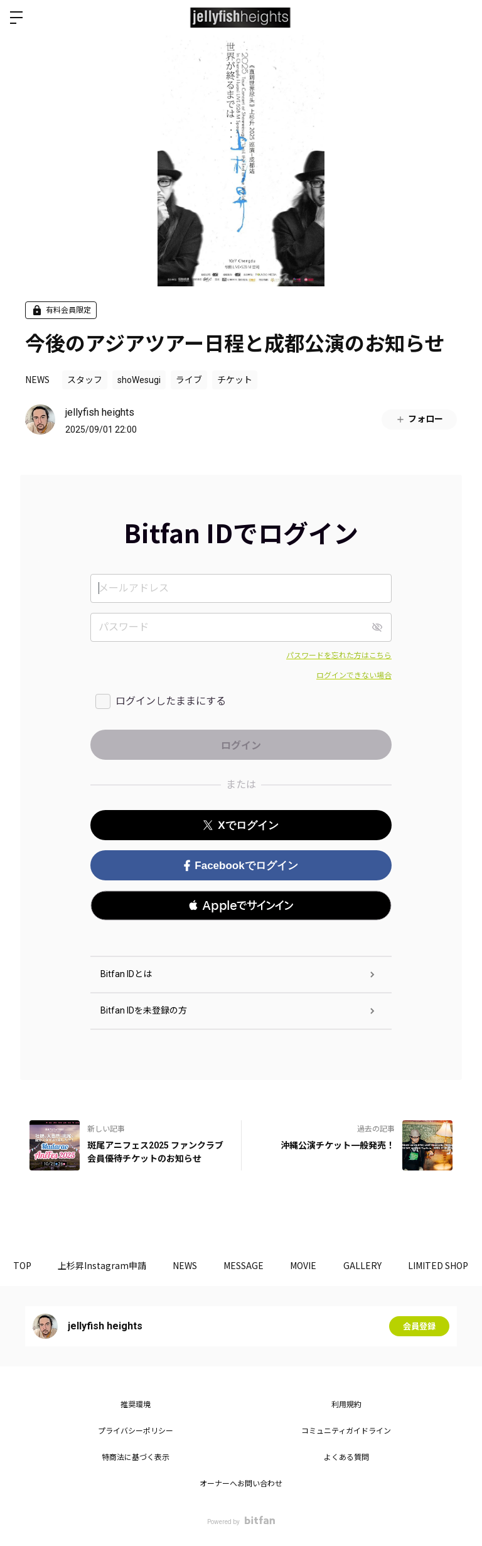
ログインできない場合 (354, 675)
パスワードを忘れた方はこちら (339, 655)
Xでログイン (240, 825)
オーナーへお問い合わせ (241, 1483)
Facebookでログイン (240, 866)
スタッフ (84, 380)
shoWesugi (139, 380)
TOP (25, 1265)
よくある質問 (346, 1457)
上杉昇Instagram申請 (109, 1265)
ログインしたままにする (170, 701)
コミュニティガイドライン (346, 1431)
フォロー (419, 419)
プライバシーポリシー (135, 1431)
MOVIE (326, 1265)
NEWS (37, 379)
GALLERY (389, 1265)
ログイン (462, 18)
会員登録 (419, 1326)
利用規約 (346, 1404)
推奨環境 (135, 1404)
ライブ (189, 380)
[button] (241, 905)
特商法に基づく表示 (135, 1457)
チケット (234, 380)
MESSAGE (261, 1265)
